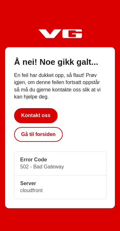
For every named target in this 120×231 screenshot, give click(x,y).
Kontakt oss (36, 115)
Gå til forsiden (38, 134)
